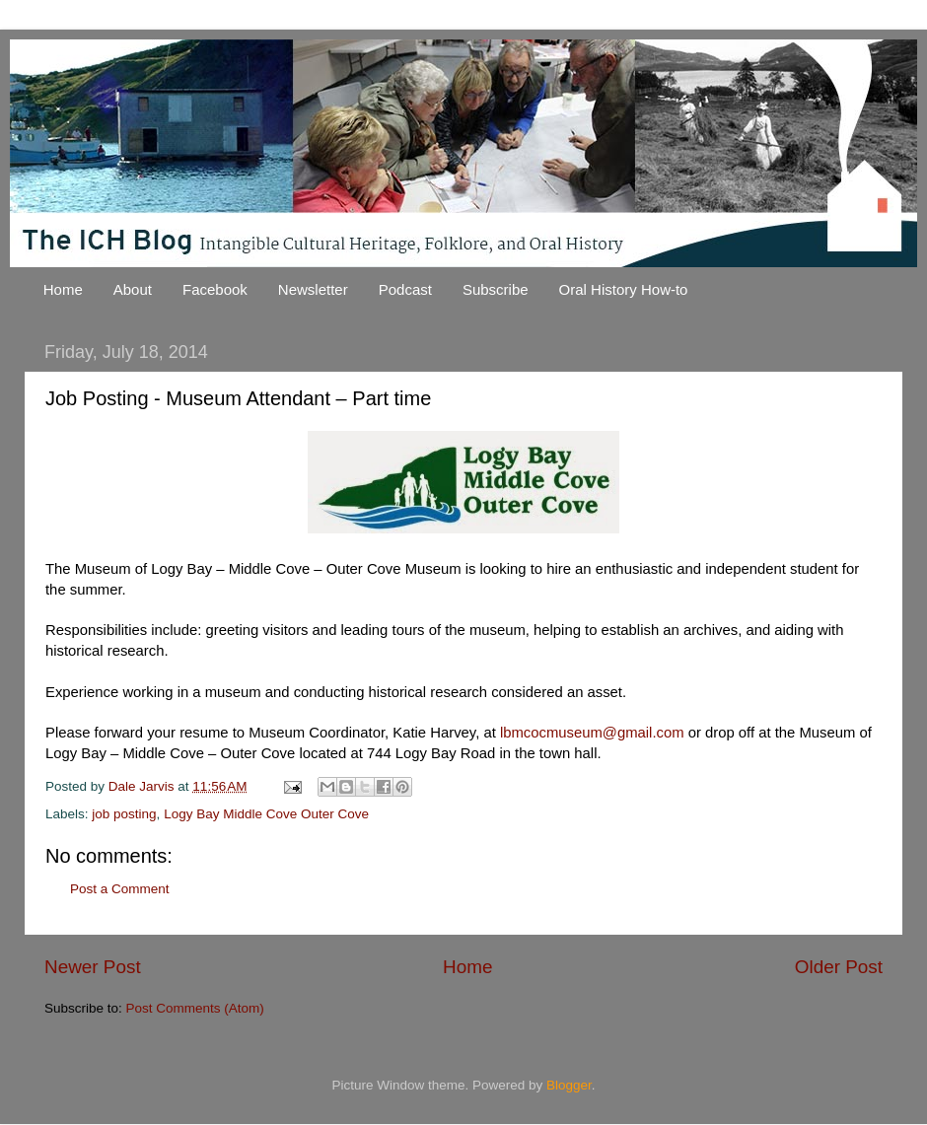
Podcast (405, 289)
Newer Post (92, 966)
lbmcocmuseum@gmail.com (594, 732)
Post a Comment (120, 888)
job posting (124, 814)
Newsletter (313, 289)
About (132, 289)
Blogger (569, 1085)
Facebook (215, 289)
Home (63, 289)
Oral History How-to (623, 289)
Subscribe (496, 289)
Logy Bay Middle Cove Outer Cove (266, 814)
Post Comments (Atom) (195, 1008)
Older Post (839, 966)
